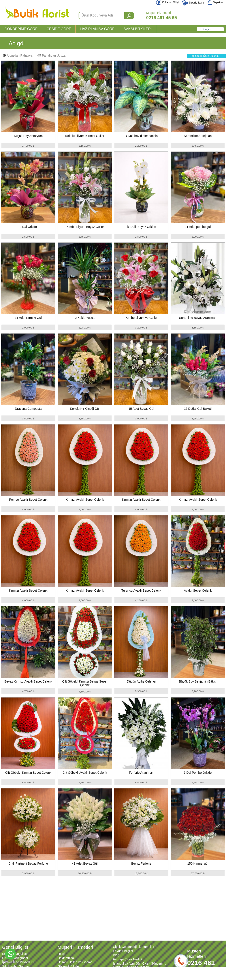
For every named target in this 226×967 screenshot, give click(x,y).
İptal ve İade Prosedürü (18, 962)
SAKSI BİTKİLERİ (138, 29)
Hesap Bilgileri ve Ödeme (75, 962)
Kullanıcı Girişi (167, 2)
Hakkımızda (66, 958)
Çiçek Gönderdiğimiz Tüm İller (133, 947)
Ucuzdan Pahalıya (17, 55)
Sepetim (215, 2)
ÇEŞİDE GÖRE (59, 29)
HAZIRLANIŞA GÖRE (97, 29)
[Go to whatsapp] (10, 954)
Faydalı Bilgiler (123, 951)
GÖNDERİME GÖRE (21, 29)
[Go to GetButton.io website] (11, 962)
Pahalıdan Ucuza (52, 55)
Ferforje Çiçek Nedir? (127, 959)
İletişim (62, 954)
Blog (116, 955)
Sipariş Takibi (193, 2)
